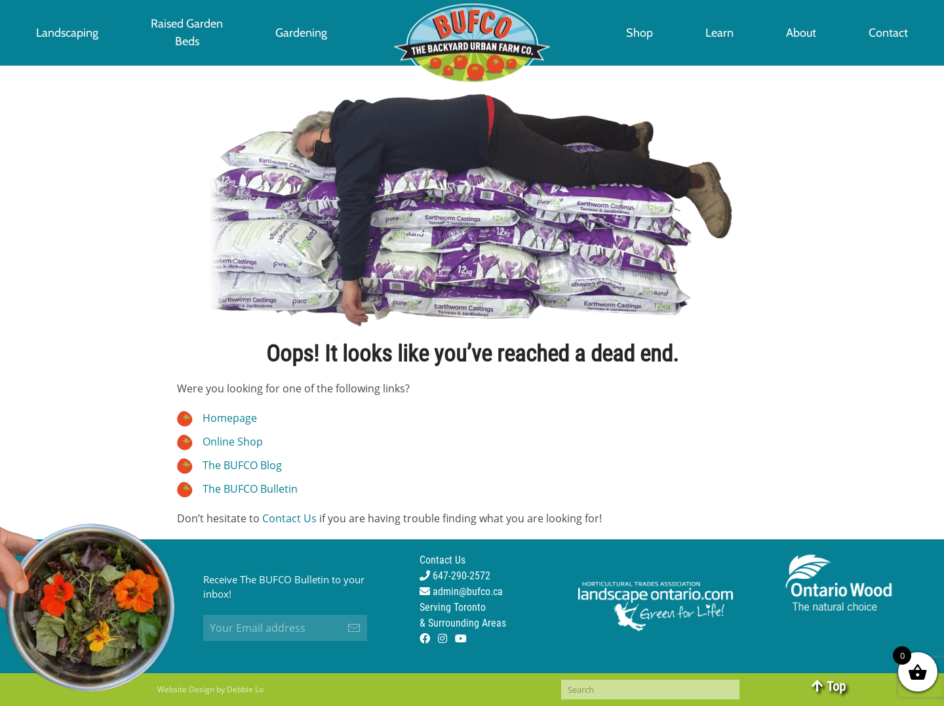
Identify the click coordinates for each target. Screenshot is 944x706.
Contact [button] (888, 33)
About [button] (801, 33)
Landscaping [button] (67, 33)
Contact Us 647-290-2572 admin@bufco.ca (461, 576)
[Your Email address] (285, 628)
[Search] (650, 689)
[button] (187, 33)
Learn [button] (719, 33)
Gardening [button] (301, 33)
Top (829, 686)
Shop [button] (639, 33)
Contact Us (289, 518)
